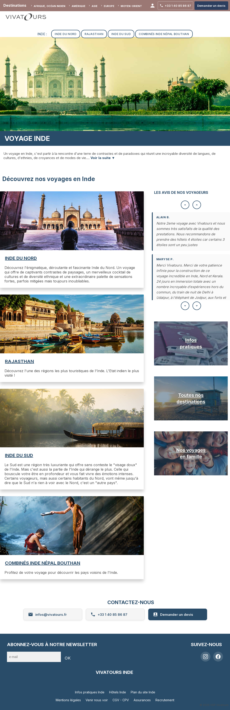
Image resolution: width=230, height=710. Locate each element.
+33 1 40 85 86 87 (109, 614)
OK (68, 658)
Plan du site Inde (143, 692)
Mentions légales (68, 700)
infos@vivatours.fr (47, 614)
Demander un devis (173, 614)
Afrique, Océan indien (49, 6)
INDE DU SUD (19, 455)
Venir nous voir (97, 700)
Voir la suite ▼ (103, 158)
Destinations (14, 5)
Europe (109, 6)
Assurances (142, 700)
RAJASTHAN (19, 361)
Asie (94, 6)
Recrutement (164, 700)
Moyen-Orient (131, 6)
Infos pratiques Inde (89, 692)
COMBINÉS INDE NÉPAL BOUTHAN (42, 563)
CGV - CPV (121, 700)
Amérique (78, 6)
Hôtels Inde (117, 692)
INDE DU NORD (21, 258)
